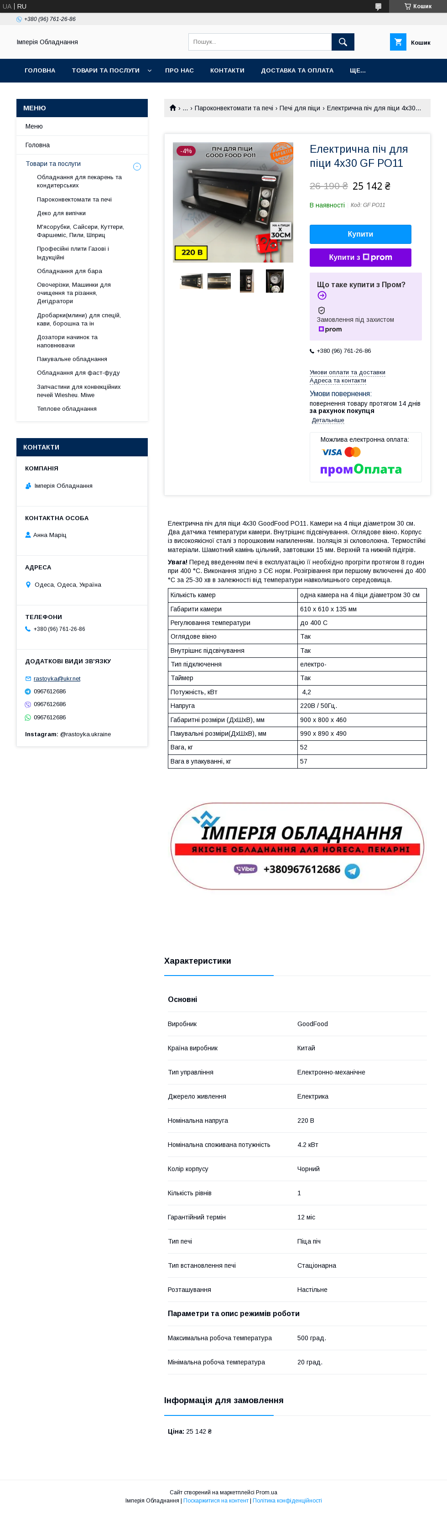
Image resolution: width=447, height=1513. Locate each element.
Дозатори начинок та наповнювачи (67, 341)
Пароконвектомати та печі (234, 108)
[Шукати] (343, 42)
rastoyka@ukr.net (57, 678)
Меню (34, 126)
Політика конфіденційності (287, 1501)
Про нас (179, 70)
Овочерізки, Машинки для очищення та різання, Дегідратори (74, 293)
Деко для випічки (61, 213)
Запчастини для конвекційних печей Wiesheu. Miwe (79, 390)
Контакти (227, 70)
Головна (40, 70)
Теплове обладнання (67, 408)
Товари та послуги (106, 70)
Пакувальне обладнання (72, 359)
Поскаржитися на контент (216, 1501)
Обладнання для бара (69, 271)
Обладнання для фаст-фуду (78, 372)
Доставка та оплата (297, 70)
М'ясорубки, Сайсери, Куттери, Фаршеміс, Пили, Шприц (80, 230)
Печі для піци (300, 108)
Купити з (360, 257)
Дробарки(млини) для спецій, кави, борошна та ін (79, 319)
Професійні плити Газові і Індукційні (73, 252)
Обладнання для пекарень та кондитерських (79, 181)
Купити (361, 234)
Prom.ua (266, 1492)
